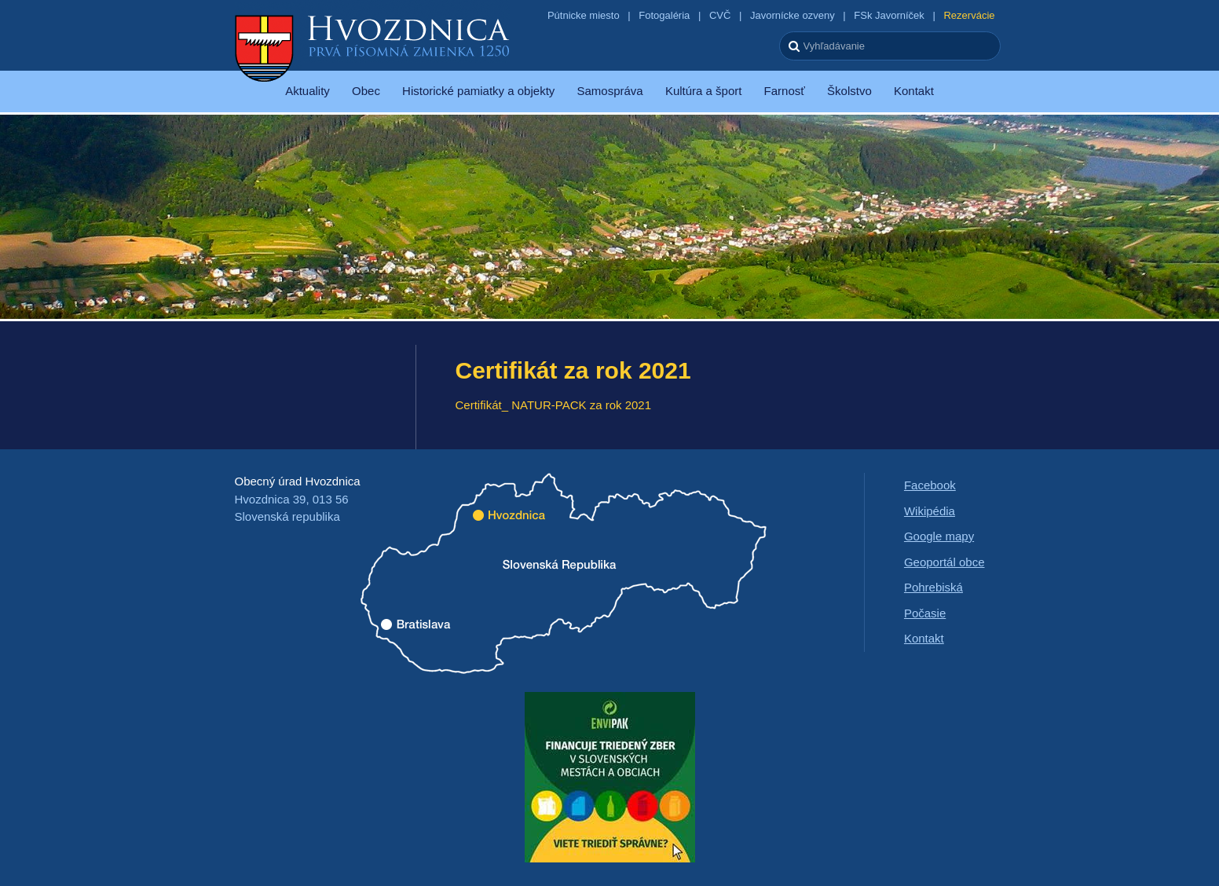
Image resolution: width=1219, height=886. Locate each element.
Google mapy (939, 536)
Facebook (930, 485)
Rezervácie (968, 15)
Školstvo (849, 90)
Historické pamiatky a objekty (478, 90)
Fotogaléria (664, 15)
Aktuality (307, 90)
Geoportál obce (944, 562)
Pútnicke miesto (583, 15)
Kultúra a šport (703, 90)
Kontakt (914, 90)
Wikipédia (929, 511)
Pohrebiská (933, 587)
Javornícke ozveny (792, 15)
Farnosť (784, 90)
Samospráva (609, 90)
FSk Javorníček (889, 15)
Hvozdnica (372, 47)
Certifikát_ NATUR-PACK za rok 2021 (554, 405)
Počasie (925, 613)
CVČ (719, 15)
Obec (366, 90)
